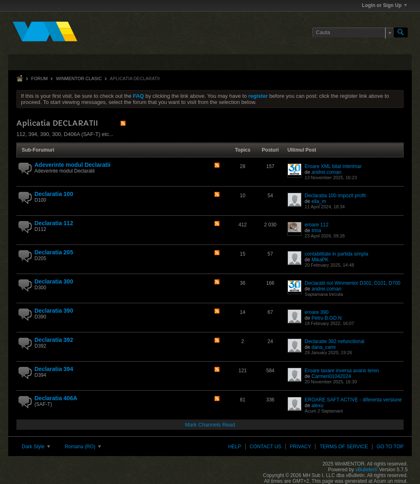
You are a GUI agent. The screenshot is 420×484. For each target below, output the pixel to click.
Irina (316, 230)
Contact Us (265, 446)
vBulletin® (366, 469)
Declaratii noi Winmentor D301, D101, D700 (352, 283)
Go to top (390, 446)
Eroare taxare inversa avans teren (342, 370)
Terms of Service (344, 446)
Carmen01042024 (331, 376)
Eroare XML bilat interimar (333, 166)
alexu (317, 405)
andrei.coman (326, 172)
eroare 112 (317, 225)
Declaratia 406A (55, 398)
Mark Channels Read (210, 425)
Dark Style (36, 446)
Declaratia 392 (53, 339)
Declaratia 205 (53, 252)
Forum (39, 78)
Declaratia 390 (53, 310)
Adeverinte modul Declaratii (72, 164)
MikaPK (319, 260)
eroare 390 (317, 312)
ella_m (318, 201)
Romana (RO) (83, 446)
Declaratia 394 (53, 369)
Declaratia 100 (53, 194)
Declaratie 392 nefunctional (334, 341)
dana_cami (323, 347)
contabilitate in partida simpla (336, 254)
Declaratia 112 (53, 223)
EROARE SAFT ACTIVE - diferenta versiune (353, 400)
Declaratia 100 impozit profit (335, 195)
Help (234, 446)
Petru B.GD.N (326, 318)
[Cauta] (353, 32)
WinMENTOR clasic (79, 78)
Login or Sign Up (384, 5)
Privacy (300, 446)
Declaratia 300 (53, 281)
